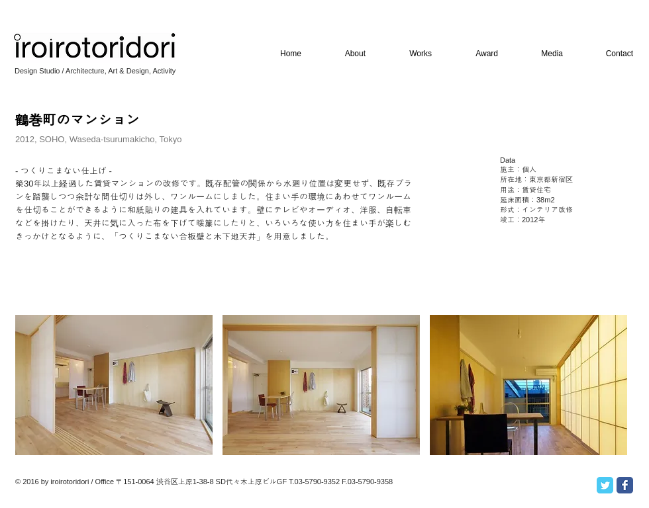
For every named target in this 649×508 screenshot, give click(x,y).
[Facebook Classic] (625, 485)
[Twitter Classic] (605, 485)
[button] (114, 385)
